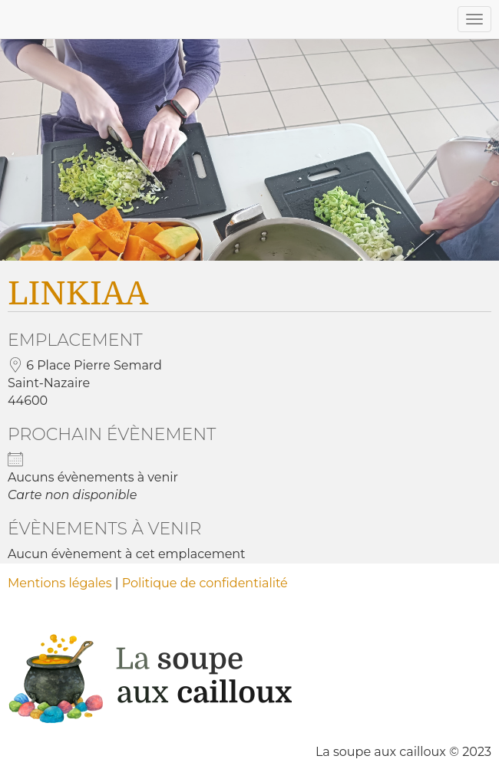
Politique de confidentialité (205, 583)
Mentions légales (60, 583)
